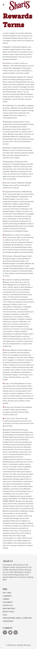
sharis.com (13, 414)
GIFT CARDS (7, 593)
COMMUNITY (7, 596)
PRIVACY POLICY (9, 612)
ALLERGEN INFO (8, 621)
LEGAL (5, 615)
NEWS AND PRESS (9, 608)
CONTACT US (7, 605)
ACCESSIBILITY (8, 602)
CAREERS (6, 599)
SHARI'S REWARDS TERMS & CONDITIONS (17, 618)
